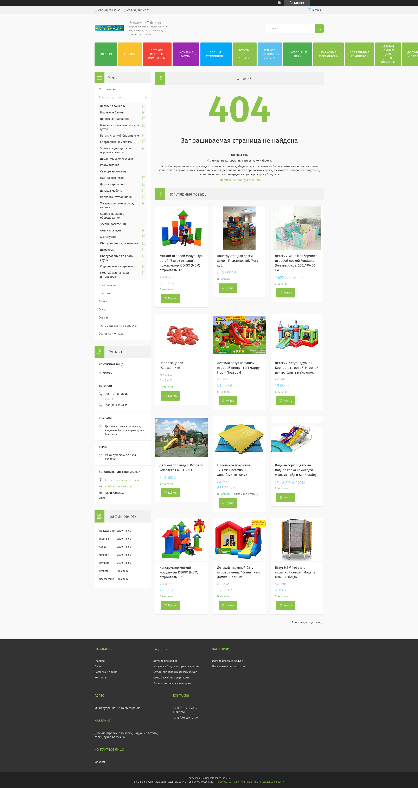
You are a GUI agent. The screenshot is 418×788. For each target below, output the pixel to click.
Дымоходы (107, 249)
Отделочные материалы (116, 266)
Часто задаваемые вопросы (118, 325)
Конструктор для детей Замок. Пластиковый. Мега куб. (237, 260)
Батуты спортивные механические (175, 672)
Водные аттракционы (216, 54)
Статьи (103, 301)
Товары (129, 54)
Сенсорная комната (113, 171)
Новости (104, 293)
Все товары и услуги (306, 622)
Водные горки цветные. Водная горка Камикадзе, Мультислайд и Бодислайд (295, 470)
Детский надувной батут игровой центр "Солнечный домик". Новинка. (238, 572)
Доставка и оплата (111, 333)
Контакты (101, 677)
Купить (172, 298)
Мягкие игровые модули (269, 54)
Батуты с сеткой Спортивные (119, 135)
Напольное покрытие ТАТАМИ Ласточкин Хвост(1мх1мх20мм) (233, 470)
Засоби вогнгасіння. (113, 224)
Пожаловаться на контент (230, 781)
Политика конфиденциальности (265, 781)
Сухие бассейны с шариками (171, 677)
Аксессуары (108, 237)
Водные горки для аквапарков (172, 683)
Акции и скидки (110, 230)
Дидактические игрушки (116, 158)
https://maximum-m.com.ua (122, 480)
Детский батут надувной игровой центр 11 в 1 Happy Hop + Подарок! (238, 367)
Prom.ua (226, 778)
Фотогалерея (107, 89)
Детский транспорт (113, 184)
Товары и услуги (110, 97)
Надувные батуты (185, 54)
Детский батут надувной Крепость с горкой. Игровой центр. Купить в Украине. (297, 367)
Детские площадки (113, 106)
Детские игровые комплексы (157, 54)
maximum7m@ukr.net (118, 486)
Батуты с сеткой (244, 54)
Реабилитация (109, 165)
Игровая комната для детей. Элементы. (388, 54)
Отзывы (104, 317)
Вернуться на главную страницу (239, 180)
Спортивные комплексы (359, 54)
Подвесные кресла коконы (229, 666)
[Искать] (319, 28)
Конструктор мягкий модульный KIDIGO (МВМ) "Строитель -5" (179, 572)
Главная (106, 54)
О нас (102, 309)
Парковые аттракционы (329, 54)
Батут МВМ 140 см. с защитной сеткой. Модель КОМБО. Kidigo (295, 572)
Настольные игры (297, 54)
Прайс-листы (107, 285)
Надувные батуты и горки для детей (176, 666)
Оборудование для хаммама (119, 243)
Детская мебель (111, 190)
